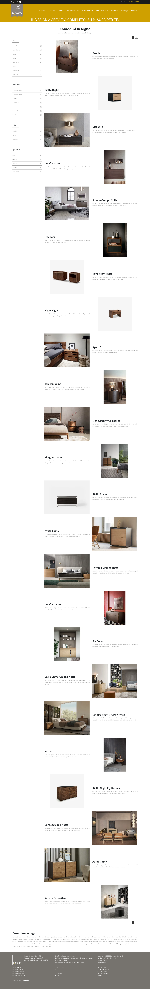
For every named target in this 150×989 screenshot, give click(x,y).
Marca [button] (14, 40)
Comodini (77, 33)
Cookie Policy (102, 962)
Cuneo (26, 155)
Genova (26, 159)
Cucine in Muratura (19, 973)
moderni (26, 139)
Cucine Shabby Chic (19, 975)
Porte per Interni (103, 969)
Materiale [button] (16, 84)
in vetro (26, 115)
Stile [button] (14, 125)
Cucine (60, 11)
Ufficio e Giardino (102, 11)
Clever (26, 54)
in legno (26, 99)
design (26, 135)
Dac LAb (52, 11)
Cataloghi (124, 11)
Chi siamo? (42, 11)
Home (59, 33)
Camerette (58, 973)
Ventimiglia (26, 172)
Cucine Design (17, 967)
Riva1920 (26, 74)
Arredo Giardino (102, 973)
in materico (26, 103)
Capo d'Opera (26, 50)
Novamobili (26, 62)
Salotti (57, 969)
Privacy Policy (102, 960)
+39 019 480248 (133, 2)
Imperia (26, 163)
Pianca (26, 66)
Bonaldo (26, 46)
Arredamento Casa (72, 11)
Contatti (134, 11)
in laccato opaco (26, 95)
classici (26, 131)
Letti (56, 971)
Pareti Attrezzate (61, 967)
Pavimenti (115, 11)
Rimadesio (26, 70)
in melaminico (26, 107)
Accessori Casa (87, 11)
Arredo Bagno (102, 967)
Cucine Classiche (18, 971)
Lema (26, 58)
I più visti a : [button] (17, 149)
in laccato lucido (26, 91)
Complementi (102, 971)
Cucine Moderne (18, 969)
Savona (26, 168)
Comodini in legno (86, 33)
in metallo (26, 111)
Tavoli (99, 975)
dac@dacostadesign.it (67, 956)
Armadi (57, 975)
